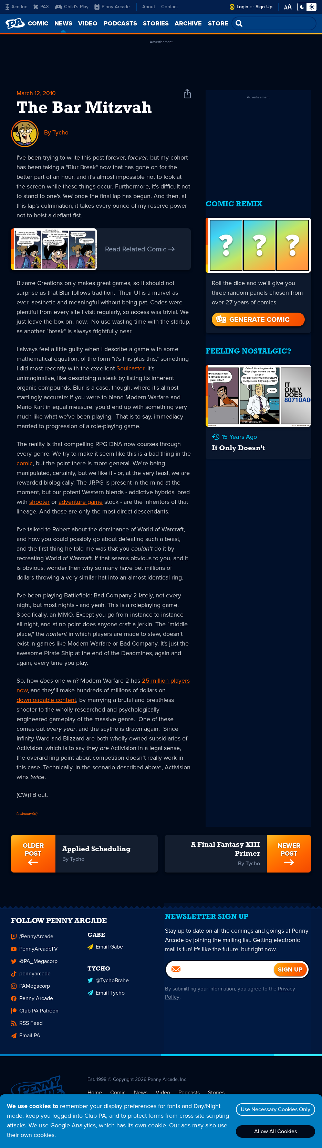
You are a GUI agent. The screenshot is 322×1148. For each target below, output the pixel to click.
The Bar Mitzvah (84, 109)
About (148, 6)
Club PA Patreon (35, 1016)
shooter (39, 502)
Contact (169, 6)
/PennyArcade (32, 942)
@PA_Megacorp (34, 967)
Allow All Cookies (274, 1131)
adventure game (81, 502)
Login (242, 6)
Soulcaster (130, 368)
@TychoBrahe (108, 984)
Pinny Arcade (112, 6)
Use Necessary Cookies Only (274, 1109)
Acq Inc (16, 6)
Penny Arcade (32, 1004)
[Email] (220, 979)
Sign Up (264, 6)
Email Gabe (105, 951)
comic (25, 463)
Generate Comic (252, 312)
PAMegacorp (30, 991)
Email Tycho (106, 997)
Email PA (25, 1041)
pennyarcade (31, 979)
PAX (41, 6)
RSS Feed (27, 1028)
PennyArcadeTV (34, 954)
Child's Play (72, 6)
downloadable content (46, 700)
